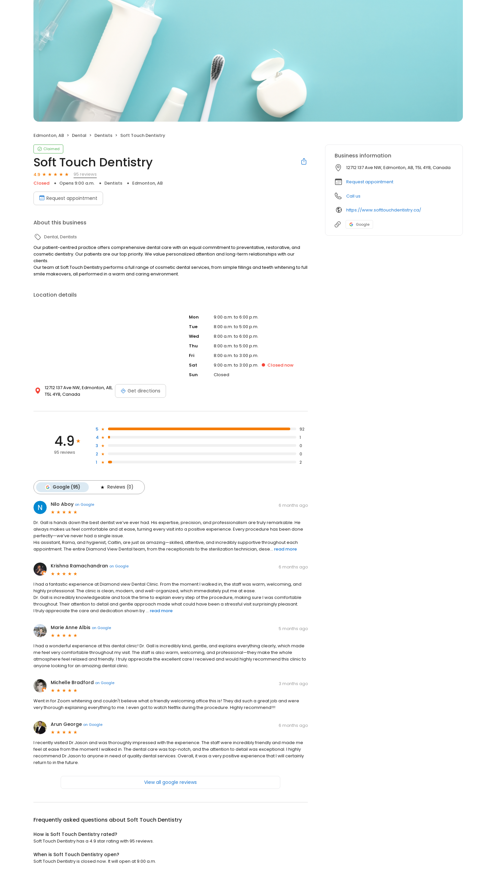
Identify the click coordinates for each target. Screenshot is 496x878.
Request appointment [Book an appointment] (68, 198)
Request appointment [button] (369, 182)
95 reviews (85, 174)
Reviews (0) (116, 487)
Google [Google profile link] (359, 224)
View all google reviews (170, 782)
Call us (353, 196)
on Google (84, 504)
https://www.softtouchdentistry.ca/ (383, 210)
